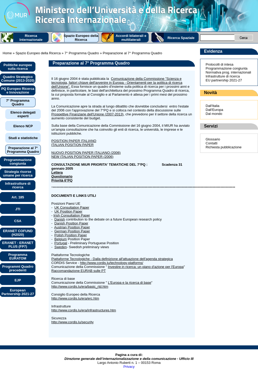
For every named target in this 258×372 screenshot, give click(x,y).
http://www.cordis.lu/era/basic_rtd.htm (79, 286)
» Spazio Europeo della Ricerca (36, 53)
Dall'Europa (214, 110)
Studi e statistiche (23, 138)
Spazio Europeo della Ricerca (81, 38)
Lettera (57, 172)
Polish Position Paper (70, 235)
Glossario (213, 139)
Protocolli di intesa (220, 64)
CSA (17, 221)
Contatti (211, 143)
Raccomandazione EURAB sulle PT (78, 271)
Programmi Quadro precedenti (17, 268)
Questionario (61, 176)
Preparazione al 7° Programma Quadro (23, 150)
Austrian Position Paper (72, 227)
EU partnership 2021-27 (224, 80)
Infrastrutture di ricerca (18, 185)
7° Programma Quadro (17, 102)
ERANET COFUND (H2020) (18, 233)
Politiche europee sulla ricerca (17, 67)
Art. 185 (18, 197)
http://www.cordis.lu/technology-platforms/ (111, 263)
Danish (59, 219)
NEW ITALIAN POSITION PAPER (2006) (82, 157)
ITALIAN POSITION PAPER (72, 145)
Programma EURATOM (17, 256)
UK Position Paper (68, 211)
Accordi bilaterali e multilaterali (131, 38)
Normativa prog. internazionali (228, 72)
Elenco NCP (23, 126)
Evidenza (213, 51)
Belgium (60, 239)
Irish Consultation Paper (71, 215)
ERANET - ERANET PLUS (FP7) (17, 244)
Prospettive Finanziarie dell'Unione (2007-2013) (87, 114)
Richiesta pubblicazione (224, 147)
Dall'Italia (212, 106)
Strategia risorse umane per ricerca (17, 173)
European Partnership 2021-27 (18, 292)
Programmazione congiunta (18, 161)
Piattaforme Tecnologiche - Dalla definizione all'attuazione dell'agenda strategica (112, 259)
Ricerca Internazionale (30, 38)
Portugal (60, 243)
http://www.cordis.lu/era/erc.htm (75, 298)
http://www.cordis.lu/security (72, 322)
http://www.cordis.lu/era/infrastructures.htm (83, 310)
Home (7, 53)
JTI (17, 209)
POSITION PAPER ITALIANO (73, 141)
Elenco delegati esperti (23, 114)
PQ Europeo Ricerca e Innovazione (17, 90)
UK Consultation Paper (71, 207)
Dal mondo (214, 114)
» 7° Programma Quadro (80, 53)
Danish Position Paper (71, 223)
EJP (17, 280)
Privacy (129, 367)
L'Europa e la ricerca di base (129, 283)
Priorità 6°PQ (61, 180)
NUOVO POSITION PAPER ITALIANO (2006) (86, 153)
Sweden (60, 247)
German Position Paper (72, 231)
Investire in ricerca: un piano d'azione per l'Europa (146, 267)
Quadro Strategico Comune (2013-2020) (17, 78)
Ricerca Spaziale (181, 38)
